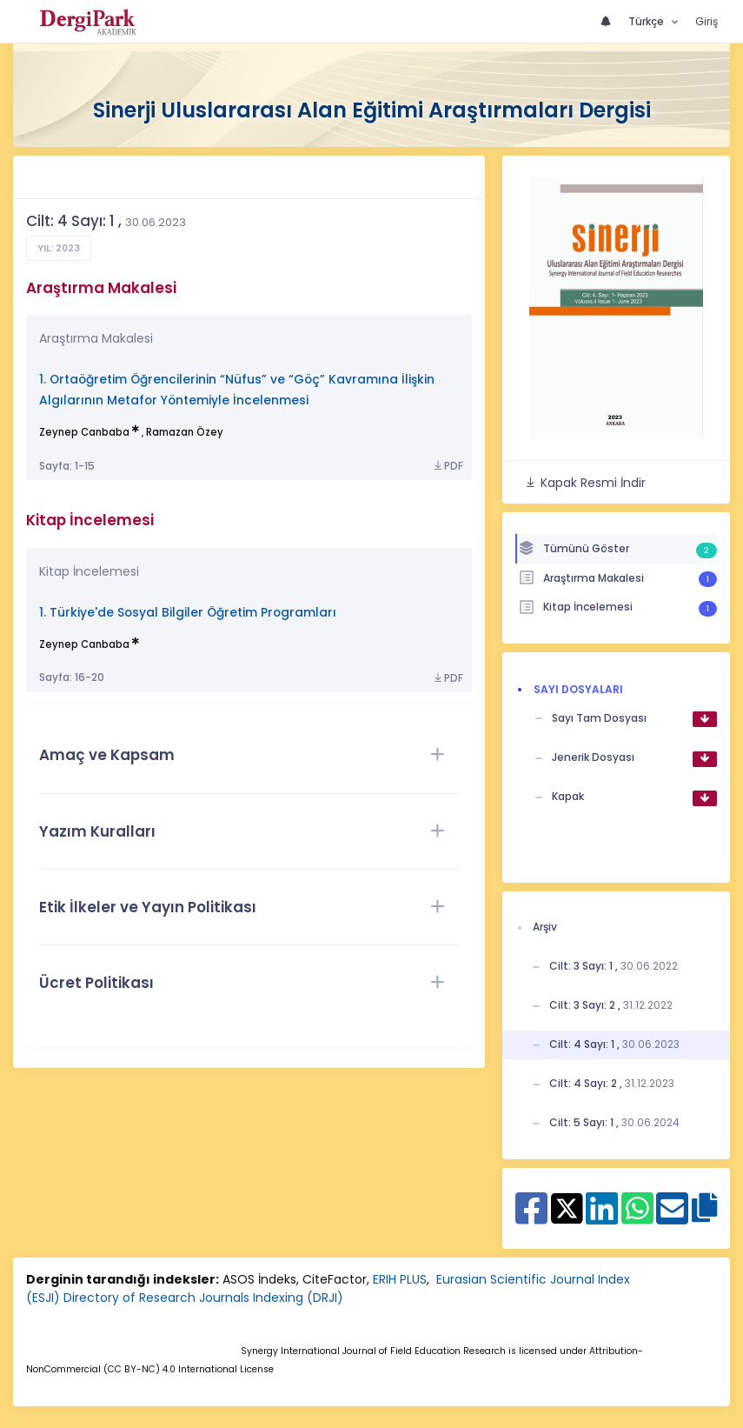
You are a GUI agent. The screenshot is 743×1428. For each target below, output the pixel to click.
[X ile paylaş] (567, 1207)
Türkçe (647, 21)
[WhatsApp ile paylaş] (637, 1217)
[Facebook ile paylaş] (531, 1217)
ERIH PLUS (400, 1279)
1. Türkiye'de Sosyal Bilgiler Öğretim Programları (187, 612)
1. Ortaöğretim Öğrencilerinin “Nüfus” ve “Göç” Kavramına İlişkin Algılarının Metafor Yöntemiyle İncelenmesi (237, 390)
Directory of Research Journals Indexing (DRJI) (203, 1297)
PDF (447, 466)
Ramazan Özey (184, 432)
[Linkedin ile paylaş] (602, 1217)
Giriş (706, 21)
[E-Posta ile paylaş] (672, 1217)
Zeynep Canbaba (84, 432)
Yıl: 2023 (58, 248)
